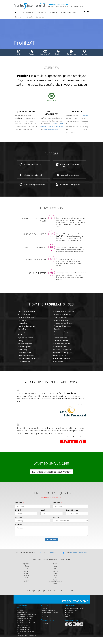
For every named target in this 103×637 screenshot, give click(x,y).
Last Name (57, 503)
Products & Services (27, 13)
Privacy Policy (85, 634)
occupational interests (51, 130)
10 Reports (84, 115)
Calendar (30, 17)
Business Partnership (68, 13)
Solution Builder (71, 604)
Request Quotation (71, 610)
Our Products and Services (49, 606)
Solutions (42, 13)
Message (18, 525)
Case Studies (45, 617)
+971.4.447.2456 (52, 553)
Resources (19, 17)
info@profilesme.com (78, 553)
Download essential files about (51, 472)
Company (18, 517)
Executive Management (48, 604)
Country (56, 517)
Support (68, 608)
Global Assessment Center (74, 602)
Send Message (51, 539)
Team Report (24, 623)
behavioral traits (57, 127)
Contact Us (40, 17)
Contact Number (72, 510)
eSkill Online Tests (22, 618)
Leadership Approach (24, 620)
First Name (19, 503)
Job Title (18, 510)
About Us (53, 13)
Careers (43, 608)
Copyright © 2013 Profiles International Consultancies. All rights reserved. (33, 634)
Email (42, 510)
